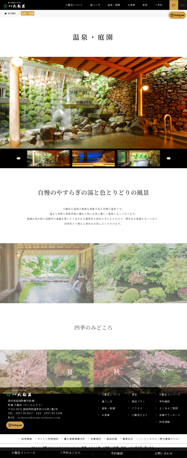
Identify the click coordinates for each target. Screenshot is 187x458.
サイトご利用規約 (48, 439)
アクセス (138, 408)
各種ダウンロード (170, 415)
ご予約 (158, 5)
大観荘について (74, 5)
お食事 (131, 5)
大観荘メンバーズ (170, 394)
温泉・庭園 (114, 5)
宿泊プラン (139, 401)
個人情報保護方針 (74, 439)
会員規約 (96, 439)
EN (182, 5)
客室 (145, 5)
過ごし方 (95, 5)
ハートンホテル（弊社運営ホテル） (160, 439)
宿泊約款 (111, 439)
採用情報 (165, 422)
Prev (18, 158)
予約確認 (165, 401)
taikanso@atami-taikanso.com (39, 417)
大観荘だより (141, 415)
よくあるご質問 (169, 408)
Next (168, 158)
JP (174, 5)
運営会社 (128, 439)
